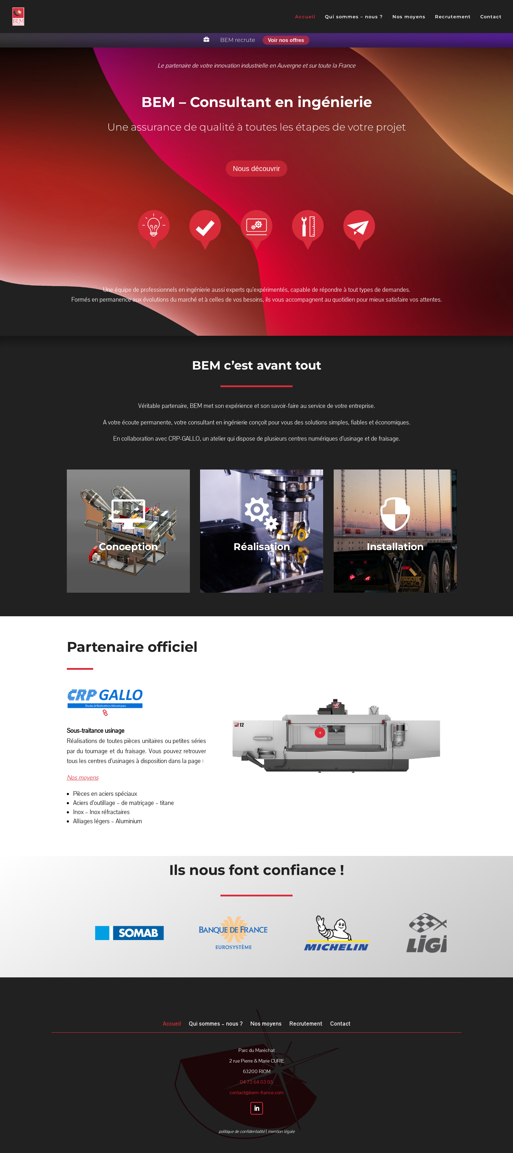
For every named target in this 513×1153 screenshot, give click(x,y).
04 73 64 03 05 (256, 1082)
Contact (491, 16)
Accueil (305, 16)
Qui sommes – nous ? (354, 16)
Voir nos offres (286, 40)
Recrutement (453, 16)
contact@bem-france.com (257, 1092)
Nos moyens (408, 16)
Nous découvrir (256, 168)
